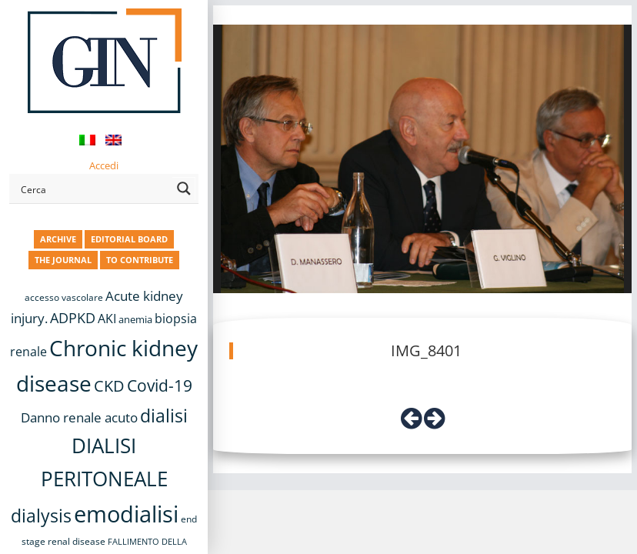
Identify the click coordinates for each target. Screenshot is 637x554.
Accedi (103, 165)
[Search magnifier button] (183, 188)
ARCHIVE (58, 239)
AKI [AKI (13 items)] (107, 318)
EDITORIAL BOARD (129, 239)
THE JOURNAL (63, 259)
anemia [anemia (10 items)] (135, 319)
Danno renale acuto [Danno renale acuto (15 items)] (79, 417)
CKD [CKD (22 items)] (109, 385)
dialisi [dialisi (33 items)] (164, 415)
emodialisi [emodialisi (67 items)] (126, 514)
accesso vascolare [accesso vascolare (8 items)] (64, 297)
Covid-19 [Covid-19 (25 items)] (159, 385)
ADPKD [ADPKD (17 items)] (72, 318)
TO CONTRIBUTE (139, 259)
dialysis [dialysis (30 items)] (41, 516)
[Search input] (93, 188)
